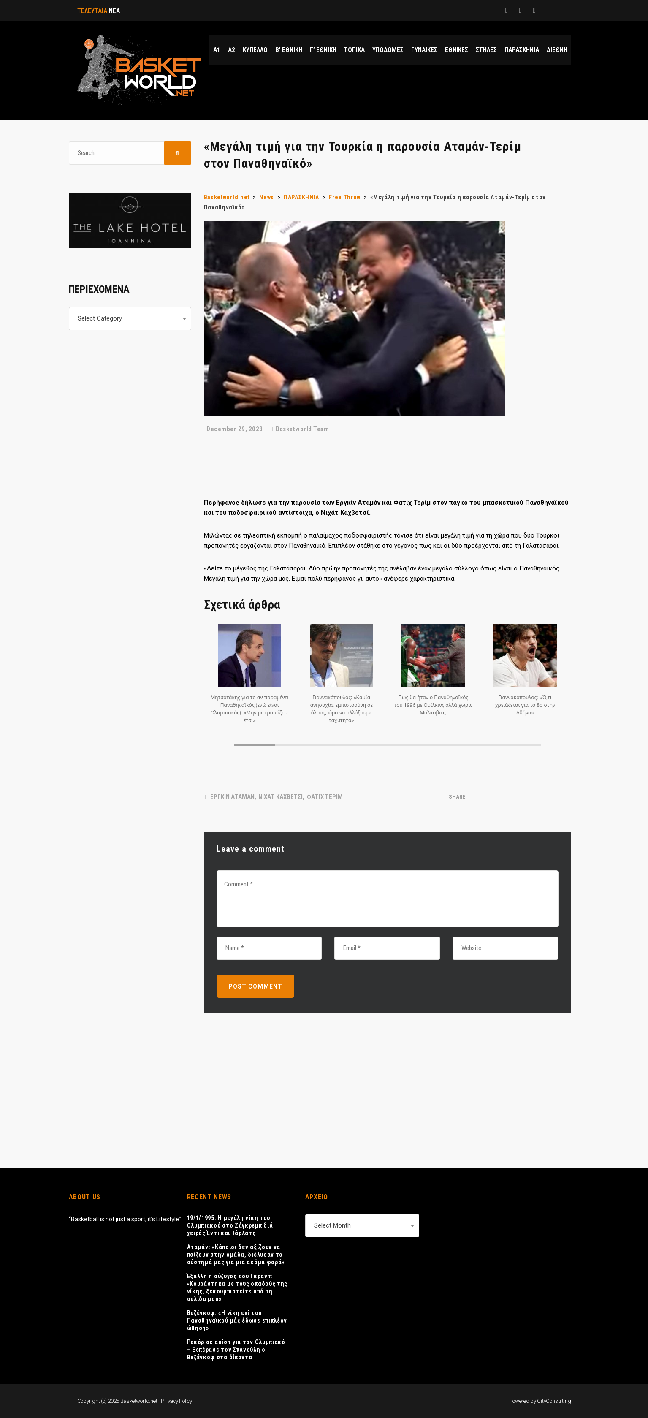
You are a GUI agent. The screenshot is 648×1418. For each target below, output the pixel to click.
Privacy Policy (176, 1401)
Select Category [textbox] (100, 318)
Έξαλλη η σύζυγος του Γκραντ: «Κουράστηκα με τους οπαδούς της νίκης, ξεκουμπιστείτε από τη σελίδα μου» (237, 1287)
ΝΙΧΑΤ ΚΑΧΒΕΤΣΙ (280, 797)
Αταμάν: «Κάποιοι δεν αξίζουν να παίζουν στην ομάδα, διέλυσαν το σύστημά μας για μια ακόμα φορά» (236, 1255)
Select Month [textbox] (332, 1225)
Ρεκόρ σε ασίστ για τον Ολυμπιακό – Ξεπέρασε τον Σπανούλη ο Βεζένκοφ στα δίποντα (236, 1350)
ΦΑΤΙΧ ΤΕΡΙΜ (324, 797)
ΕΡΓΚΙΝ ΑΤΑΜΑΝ (232, 797)
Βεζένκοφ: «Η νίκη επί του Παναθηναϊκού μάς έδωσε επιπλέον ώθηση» (237, 1320)
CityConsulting (554, 1401)
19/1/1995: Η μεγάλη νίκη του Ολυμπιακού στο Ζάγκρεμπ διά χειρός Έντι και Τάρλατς (230, 1225)
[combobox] (130, 318)
